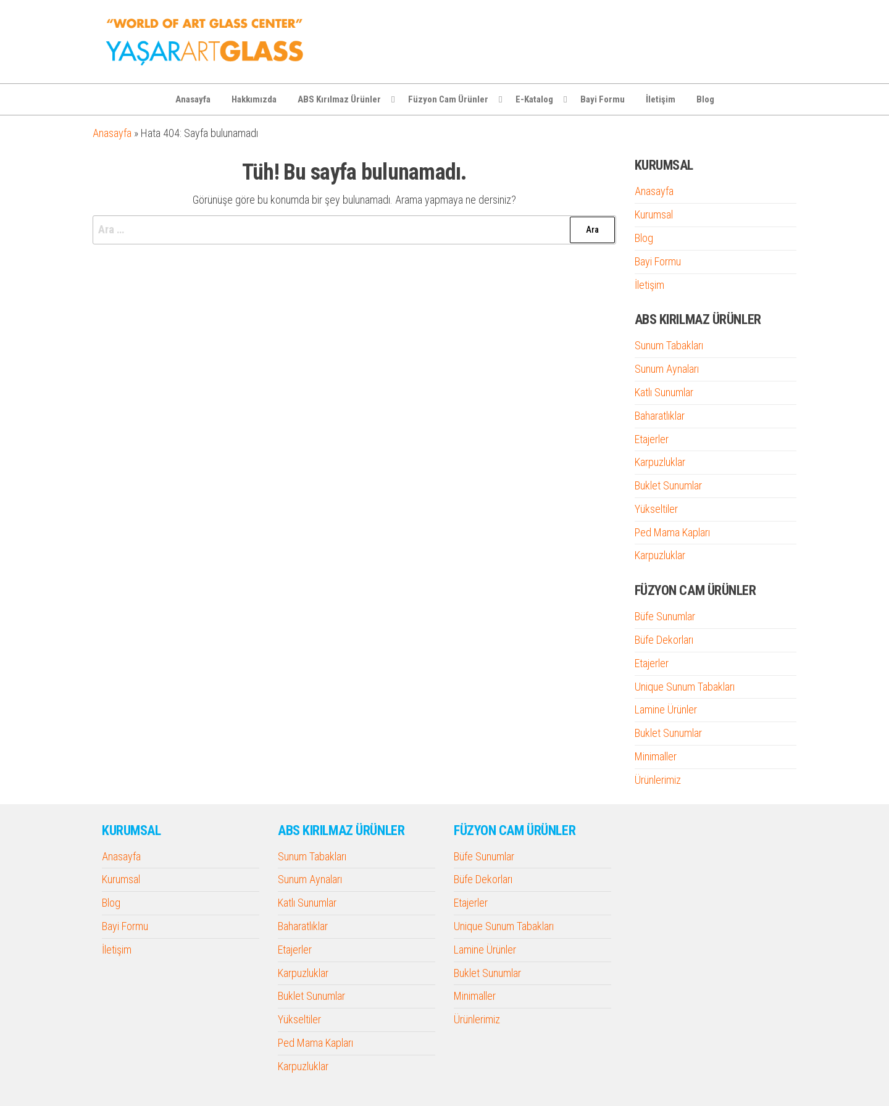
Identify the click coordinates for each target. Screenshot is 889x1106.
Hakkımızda (254, 99)
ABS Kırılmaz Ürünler (339, 99)
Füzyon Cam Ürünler (448, 99)
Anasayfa (193, 99)
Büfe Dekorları (664, 639)
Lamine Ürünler (666, 709)
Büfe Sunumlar (665, 616)
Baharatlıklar (660, 415)
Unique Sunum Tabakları (685, 686)
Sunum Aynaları (667, 368)
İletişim (660, 99)
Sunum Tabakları (669, 345)
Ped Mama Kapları (672, 532)
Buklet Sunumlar (668, 485)
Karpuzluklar (660, 461)
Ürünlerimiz (658, 779)
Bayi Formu (602, 99)
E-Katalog (534, 99)
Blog (705, 99)
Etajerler (652, 439)
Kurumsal (654, 214)
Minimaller (656, 756)
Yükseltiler (656, 508)
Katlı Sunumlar (664, 392)
